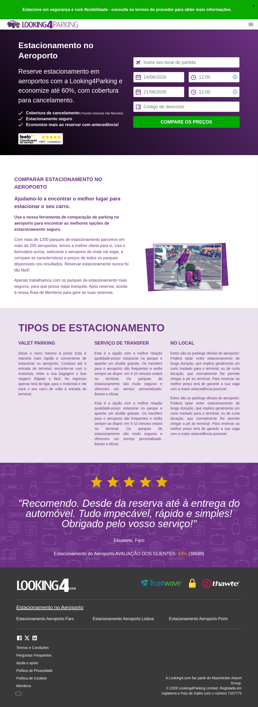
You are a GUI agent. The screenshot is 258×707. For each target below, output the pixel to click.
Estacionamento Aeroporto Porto (198, 619)
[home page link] (42, 24)
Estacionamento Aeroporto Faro (45, 619)
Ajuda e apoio (27, 663)
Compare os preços (186, 122)
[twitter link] (27, 639)
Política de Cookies (31, 678)
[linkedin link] (35, 639)
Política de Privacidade (34, 671)
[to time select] (214, 92)
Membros (23, 686)
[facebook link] (19, 639)
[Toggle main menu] (251, 24)
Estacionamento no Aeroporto (50, 607)
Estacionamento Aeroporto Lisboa (123, 619)
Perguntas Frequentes (34, 655)
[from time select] (214, 77)
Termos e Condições (32, 648)
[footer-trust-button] (191, 583)
